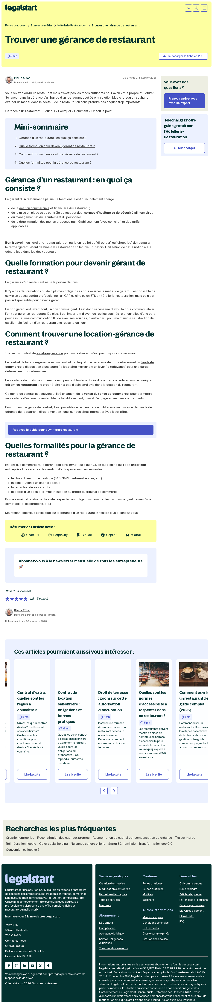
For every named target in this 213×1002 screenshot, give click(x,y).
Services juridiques (113, 876)
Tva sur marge (185, 838)
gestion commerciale (34, 208)
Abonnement (109, 915)
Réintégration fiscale (21, 844)
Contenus (150, 876)
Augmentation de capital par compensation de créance (132, 838)
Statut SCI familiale (122, 844)
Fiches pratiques (15, 25)
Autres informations (158, 910)
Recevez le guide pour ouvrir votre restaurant (45, 430)
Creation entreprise (20, 838)
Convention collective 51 (23, 850)
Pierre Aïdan (22, 78)
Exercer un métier (41, 25)
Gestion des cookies (155, 939)
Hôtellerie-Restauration (71, 25)
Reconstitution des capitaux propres (63, 838)
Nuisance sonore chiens (88, 844)
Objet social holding (53, 844)
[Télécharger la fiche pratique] (183, 56)
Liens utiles (188, 876)
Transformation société (155, 844)
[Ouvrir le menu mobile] (204, 8)
